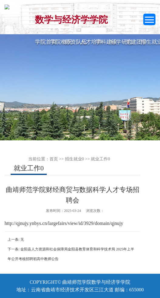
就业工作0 (100, 159)
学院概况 (61, 42)
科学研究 (121, 42)
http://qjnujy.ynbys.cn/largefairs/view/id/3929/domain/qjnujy (64, 223)
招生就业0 (74, 159)
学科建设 (106, 42)
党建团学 (136, 42)
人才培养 (91, 42)
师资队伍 (76, 42)
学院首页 (46, 42)
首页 (53, 159)
